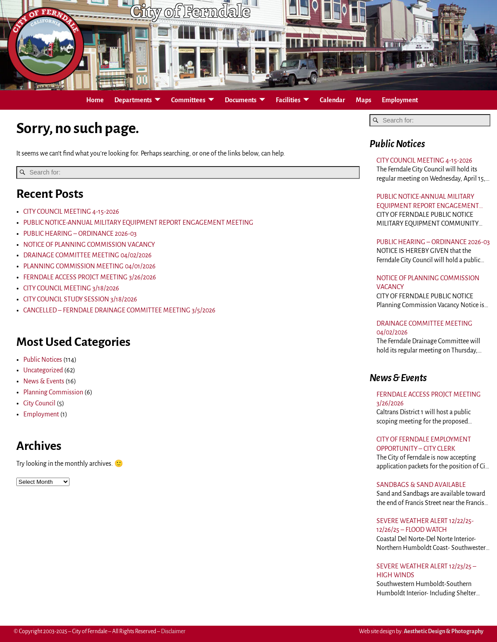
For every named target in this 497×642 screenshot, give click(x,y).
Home (95, 100)
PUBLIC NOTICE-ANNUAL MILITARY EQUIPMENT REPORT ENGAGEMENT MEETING (138, 222)
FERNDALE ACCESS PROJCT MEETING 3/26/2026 (89, 277)
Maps (363, 100)
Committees (188, 100)
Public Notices (42, 359)
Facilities (288, 100)
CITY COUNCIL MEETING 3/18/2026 (71, 288)
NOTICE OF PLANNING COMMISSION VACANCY (89, 244)
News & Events (43, 381)
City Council (39, 403)
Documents (240, 100)
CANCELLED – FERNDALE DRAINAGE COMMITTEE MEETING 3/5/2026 (119, 310)
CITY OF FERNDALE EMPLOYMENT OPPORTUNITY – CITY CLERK (423, 444)
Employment (400, 100)
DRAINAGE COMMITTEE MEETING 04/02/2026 (87, 255)
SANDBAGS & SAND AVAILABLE (421, 484)
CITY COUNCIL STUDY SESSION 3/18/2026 (80, 299)
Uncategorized (43, 370)
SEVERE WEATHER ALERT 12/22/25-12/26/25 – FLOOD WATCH (425, 525)
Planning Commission (53, 392)
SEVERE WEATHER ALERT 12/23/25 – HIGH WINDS (426, 571)
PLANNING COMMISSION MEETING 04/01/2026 (89, 266)
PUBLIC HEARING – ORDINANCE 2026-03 (80, 233)
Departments (133, 100)
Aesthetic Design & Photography (443, 631)
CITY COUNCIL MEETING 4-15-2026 (71, 211)
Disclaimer (173, 631)
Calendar (332, 100)
